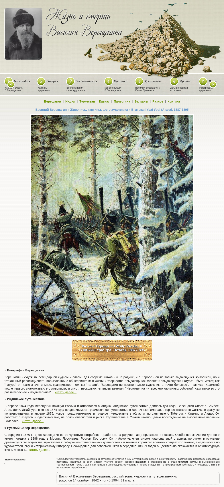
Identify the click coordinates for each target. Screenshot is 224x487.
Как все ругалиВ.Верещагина (112, 89)
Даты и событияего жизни (179, 89)
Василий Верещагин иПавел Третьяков (147, 89)
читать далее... (66, 392)
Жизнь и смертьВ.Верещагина (14, 89)
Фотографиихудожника (206, 89)
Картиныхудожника (44, 89)
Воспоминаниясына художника (76, 89)
